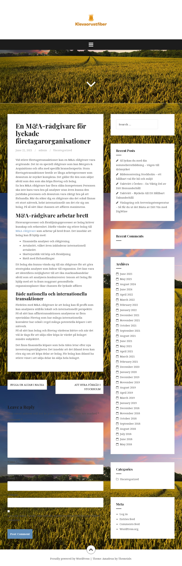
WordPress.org (129, 529)
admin (43, 150)
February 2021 (129, 361)
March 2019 (127, 397)
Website (12, 495)
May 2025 (126, 279)
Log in (124, 514)
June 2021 (126, 341)
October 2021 (128, 325)
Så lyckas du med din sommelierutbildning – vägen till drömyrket (137, 165)
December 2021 (129, 315)
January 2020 (128, 372)
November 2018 (130, 413)
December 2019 (129, 377)
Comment (14, 419)
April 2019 (126, 392)
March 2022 (127, 299)
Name (12, 461)
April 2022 (126, 294)
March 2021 (127, 356)
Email (12, 478)
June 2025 (126, 274)
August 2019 (128, 387)
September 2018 (130, 423)
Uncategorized (62, 150)
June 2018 (126, 439)
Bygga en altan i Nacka (27, 384)
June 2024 (126, 289)
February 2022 (129, 305)
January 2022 (128, 310)
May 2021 (126, 346)
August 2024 (128, 284)
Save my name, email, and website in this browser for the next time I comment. (53, 518)
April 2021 (126, 351)
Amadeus (108, 558)
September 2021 (130, 330)
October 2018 (128, 418)
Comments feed (130, 524)
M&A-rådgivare (26, 231)
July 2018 (125, 434)
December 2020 (129, 366)
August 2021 (128, 335)
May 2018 (126, 444)
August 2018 (128, 428)
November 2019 (130, 382)
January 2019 (128, 403)
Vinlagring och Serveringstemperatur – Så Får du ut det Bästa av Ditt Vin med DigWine (142, 207)
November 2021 (130, 320)
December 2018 (129, 408)
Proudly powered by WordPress (70, 558)
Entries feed (127, 519)
